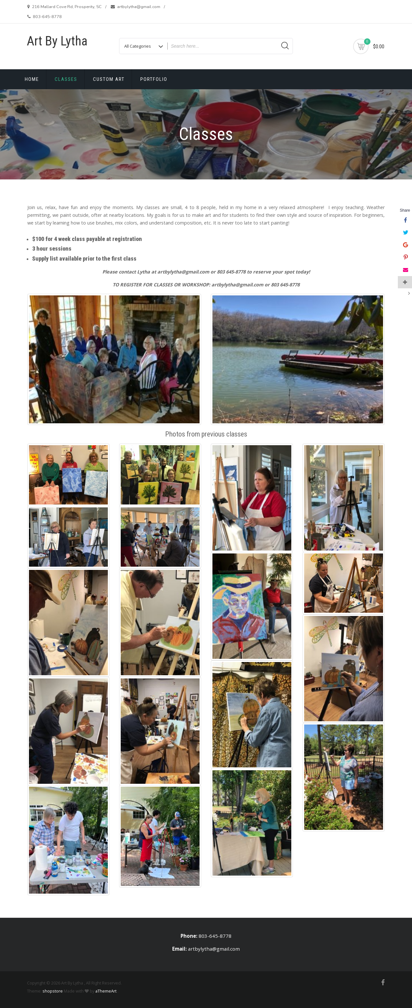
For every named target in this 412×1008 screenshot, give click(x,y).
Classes (66, 79)
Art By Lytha (57, 41)
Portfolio (153, 79)
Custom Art (109, 79)
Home (32, 79)
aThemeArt (106, 991)
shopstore (52, 991)
